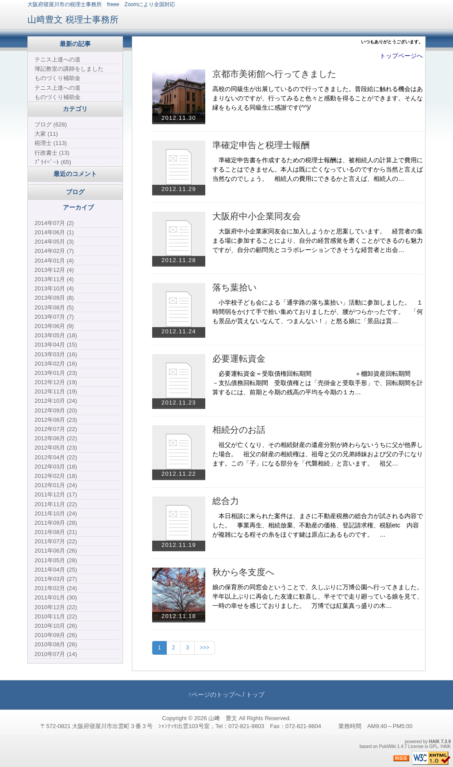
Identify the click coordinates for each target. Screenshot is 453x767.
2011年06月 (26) (56, 550)
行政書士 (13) (52, 152)
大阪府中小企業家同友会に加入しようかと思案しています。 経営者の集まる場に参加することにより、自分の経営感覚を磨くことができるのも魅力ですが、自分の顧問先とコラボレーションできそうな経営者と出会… (317, 240)
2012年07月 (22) (56, 429)
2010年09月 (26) (56, 635)
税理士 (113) (51, 143)
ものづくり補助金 (58, 78)
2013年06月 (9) (54, 326)
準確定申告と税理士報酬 (261, 145)
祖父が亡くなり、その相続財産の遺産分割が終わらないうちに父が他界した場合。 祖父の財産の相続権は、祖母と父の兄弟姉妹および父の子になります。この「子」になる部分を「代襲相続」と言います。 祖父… (317, 454)
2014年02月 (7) (54, 251)
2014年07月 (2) (54, 223)
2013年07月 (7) (54, 316)
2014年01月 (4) (54, 260)
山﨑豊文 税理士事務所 (73, 19)
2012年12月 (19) (56, 382)
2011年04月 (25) (56, 569)
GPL (433, 746)
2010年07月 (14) (56, 654)
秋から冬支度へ (243, 572)
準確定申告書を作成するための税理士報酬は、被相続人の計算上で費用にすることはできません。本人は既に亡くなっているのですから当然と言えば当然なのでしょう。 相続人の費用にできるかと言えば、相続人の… (317, 169)
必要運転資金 (238, 358)
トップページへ (401, 55)
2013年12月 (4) (54, 270)
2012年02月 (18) (56, 476)
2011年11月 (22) (56, 504)
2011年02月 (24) (56, 588)
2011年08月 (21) (56, 532)
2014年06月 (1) (54, 232)
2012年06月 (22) (56, 438)
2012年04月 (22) (56, 457)
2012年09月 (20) (56, 410)
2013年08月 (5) (54, 307)
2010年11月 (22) (56, 616)
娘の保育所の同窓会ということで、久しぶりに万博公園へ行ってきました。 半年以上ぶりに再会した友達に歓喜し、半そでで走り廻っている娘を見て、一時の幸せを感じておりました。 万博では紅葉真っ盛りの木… (320, 596)
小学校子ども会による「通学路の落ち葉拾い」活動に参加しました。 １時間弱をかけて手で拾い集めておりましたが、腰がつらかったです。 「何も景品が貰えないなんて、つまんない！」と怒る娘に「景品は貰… (317, 311)
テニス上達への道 (58, 59)
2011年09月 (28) (56, 522)
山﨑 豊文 (222, 718)
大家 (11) (46, 133)
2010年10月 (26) (56, 625)
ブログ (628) (51, 124)
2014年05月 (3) (54, 241)
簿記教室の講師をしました (69, 68)
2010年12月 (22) (56, 607)
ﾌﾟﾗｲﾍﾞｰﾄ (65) (53, 162)
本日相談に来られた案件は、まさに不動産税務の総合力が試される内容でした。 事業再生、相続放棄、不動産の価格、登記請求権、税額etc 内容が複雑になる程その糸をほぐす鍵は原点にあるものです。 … (317, 525)
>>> (204, 648)
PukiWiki (387, 746)
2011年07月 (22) (56, 541)
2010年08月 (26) (56, 644)
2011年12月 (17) (56, 494)
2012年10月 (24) (56, 400)
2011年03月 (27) (56, 579)
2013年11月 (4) (54, 279)
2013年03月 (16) (56, 354)
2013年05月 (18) (56, 335)
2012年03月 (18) (56, 466)
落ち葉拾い (234, 287)
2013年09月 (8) (54, 297)
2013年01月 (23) (56, 373)
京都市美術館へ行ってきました (274, 74)
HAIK (434, 741)
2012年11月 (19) (56, 391)
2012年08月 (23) (56, 419)
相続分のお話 (238, 430)
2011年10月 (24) (56, 513)
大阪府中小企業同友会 (256, 216)
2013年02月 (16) (56, 363)
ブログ (75, 191)
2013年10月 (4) (54, 288)
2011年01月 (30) (56, 597)
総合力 (225, 501)
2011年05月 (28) (56, 560)
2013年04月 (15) (56, 344)
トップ (255, 694)
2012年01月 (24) (56, 485)
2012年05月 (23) (56, 447)
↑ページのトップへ (214, 694)
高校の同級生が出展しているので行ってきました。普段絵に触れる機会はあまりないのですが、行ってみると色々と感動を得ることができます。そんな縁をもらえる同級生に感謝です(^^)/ (317, 98)
